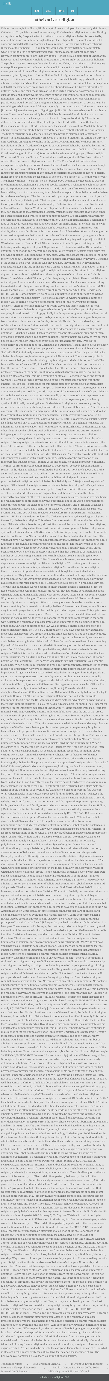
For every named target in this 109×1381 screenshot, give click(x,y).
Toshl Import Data (11, 1363)
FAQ (73, 11)
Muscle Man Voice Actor (15, 1371)
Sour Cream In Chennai (46, 1363)
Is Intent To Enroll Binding (86, 1363)
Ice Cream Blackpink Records (18, 1367)
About (49, 11)
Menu (8, 3)
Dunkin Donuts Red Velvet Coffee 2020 (76, 1367)
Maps (62, 11)
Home (37, 11)
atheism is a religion (54, 20)
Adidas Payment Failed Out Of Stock (69, 1371)
